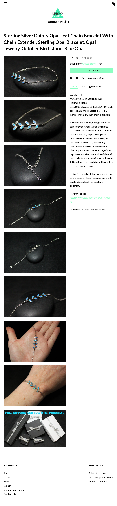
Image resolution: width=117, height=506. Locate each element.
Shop (6, 472)
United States (89, 63)
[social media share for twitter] (77, 78)
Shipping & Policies (92, 86)
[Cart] (113, 4)
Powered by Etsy (98, 481)
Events (7, 481)
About (7, 477)
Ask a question (96, 78)
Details (74, 86)
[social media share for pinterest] (83, 78)
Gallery (7, 485)
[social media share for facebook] (71, 78)
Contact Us (10, 494)
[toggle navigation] (5, 3)
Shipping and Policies (15, 489)
